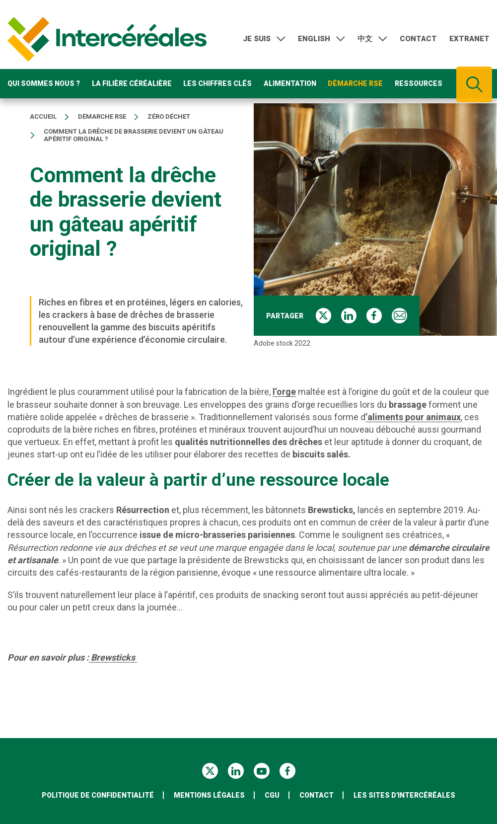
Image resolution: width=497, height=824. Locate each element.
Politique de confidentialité (98, 795)
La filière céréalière (132, 84)
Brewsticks (113, 657)
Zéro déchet (168, 116)
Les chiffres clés (217, 84)
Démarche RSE (355, 84)
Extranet (469, 39)
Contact (418, 39)
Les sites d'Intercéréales (404, 795)
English (314, 39)
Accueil (43, 116)
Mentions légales (209, 795)
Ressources (418, 84)
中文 (364, 39)
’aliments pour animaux (413, 417)
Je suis (257, 39)
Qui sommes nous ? (43, 84)
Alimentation (290, 84)
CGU (272, 795)
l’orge (284, 391)
